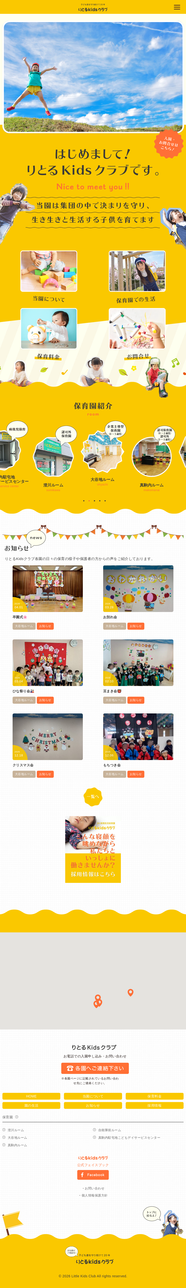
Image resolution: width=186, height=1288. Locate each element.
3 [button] (94, 500)
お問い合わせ (94, 1188)
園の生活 (31, 1105)
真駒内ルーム (17, 1145)
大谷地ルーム (24, 626)
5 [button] (105, 500)
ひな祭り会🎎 (23, 691)
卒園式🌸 (20, 617)
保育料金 (154, 1096)
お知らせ (45, 626)
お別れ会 (110, 617)
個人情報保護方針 (95, 1195)
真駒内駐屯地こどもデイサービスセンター (129, 1137)
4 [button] (99, 500)
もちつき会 (112, 765)
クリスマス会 (23, 765)
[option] (93, 77)
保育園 (7, 1117)
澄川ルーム (16, 1130)
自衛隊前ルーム (109, 1130)
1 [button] (83, 500)
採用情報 (154, 1105)
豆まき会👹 (112, 691)
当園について (93, 1096)
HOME (31, 1096)
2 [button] (89, 500)
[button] (130, 992)
